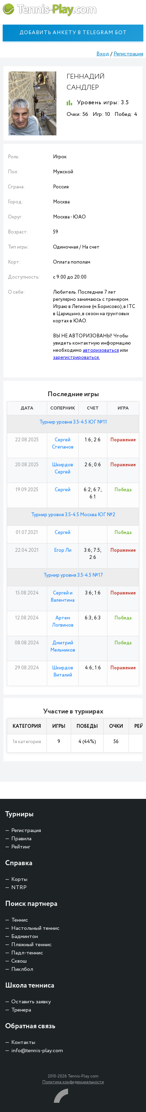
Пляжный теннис (31, 945)
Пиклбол (22, 969)
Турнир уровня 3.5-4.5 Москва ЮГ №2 (73, 514)
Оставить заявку (31, 1002)
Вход (102, 54)
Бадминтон (24, 936)
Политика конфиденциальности (73, 1082)
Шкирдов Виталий (62, 672)
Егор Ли (62, 550)
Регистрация (128, 54)
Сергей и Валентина (63, 597)
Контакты (23, 1042)
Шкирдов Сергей (62, 468)
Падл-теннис (27, 953)
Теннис (19, 920)
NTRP (19, 888)
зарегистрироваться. (76, 357)
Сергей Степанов (63, 444)
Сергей (62, 489)
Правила (21, 839)
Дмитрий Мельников (62, 647)
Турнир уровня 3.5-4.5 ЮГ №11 (73, 422)
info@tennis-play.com (37, 1051)
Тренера (21, 1010)
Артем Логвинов (63, 622)
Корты (19, 879)
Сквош (19, 961)
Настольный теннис (35, 928)
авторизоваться (101, 350)
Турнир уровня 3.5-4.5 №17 (73, 575)
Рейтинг (20, 847)
